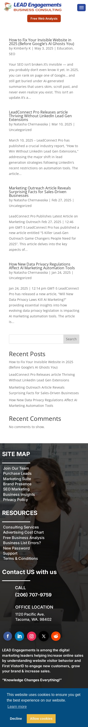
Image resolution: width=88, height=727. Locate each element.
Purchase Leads (17, 473)
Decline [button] (16, 718)
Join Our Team (16, 468)
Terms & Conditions (20, 558)
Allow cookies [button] (41, 718)
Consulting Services (21, 527)
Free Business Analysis (24, 537)
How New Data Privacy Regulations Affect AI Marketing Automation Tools (42, 266)
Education (65, 48)
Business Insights (19, 494)
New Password (16, 548)
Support (10, 553)
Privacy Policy (15, 499)
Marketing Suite (17, 478)
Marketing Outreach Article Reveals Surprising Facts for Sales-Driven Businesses (40, 191)
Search (71, 339)
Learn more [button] (17, 707)
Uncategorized (20, 130)
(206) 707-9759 (33, 595)
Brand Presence (17, 484)
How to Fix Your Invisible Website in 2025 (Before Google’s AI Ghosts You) (41, 41)
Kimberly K (22, 48)
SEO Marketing (16, 489)
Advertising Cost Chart (23, 532)
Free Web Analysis (44, 18)
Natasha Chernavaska (31, 124)
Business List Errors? (22, 542)
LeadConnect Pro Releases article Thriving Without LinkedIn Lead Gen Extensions (40, 116)
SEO (12, 54)
